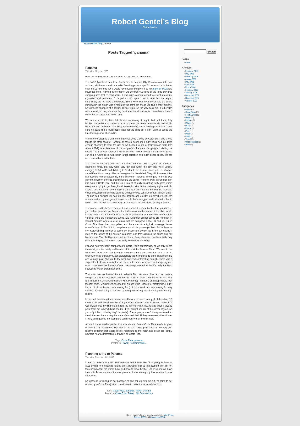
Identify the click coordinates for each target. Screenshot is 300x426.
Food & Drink (191, 115)
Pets (187, 131)
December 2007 (192, 95)
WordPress (168, 415)
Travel (124, 343)
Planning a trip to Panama (104, 353)
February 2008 (191, 90)
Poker (187, 134)
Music (187, 126)
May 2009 (189, 74)
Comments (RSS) (157, 417)
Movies (188, 123)
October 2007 (191, 101)
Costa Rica (127, 340)
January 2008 (191, 93)
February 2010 (191, 71)
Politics (188, 136)
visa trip (147, 390)
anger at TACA (160, 88)
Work (187, 145)
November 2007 (192, 98)
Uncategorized (191, 142)
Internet (188, 120)
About (187, 62)
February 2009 (191, 76)
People (188, 128)
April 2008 (189, 85)
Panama (91, 67)
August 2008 (190, 79)
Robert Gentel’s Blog (150, 21)
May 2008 (189, 82)
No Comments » (138, 343)
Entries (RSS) (140, 417)
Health (188, 118)
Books (188, 109)
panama (138, 340)
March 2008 (190, 87)
